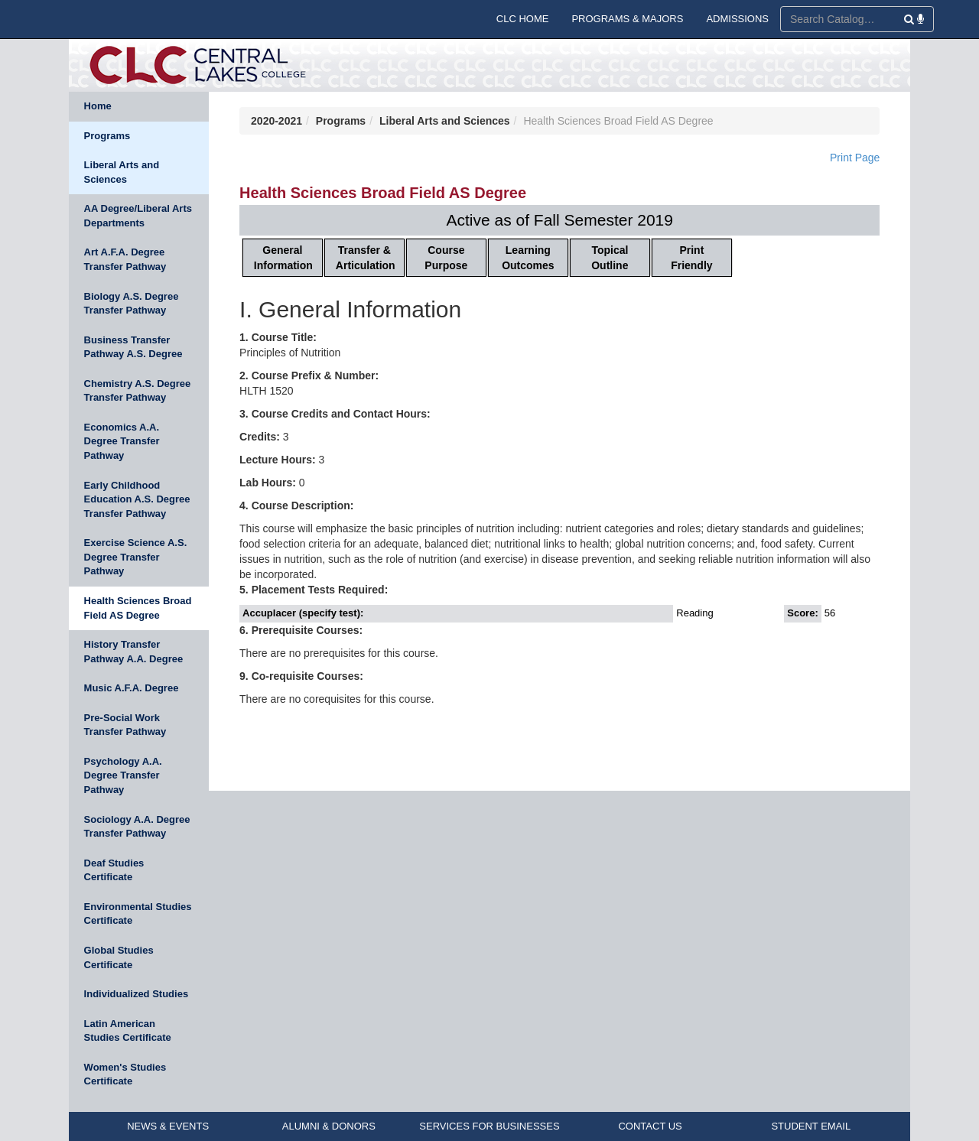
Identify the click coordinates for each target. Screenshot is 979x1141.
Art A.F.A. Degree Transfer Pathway (125, 259)
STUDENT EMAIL (811, 1126)
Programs (107, 135)
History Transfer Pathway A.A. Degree (134, 652)
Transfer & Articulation (365, 257)
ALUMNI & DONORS (329, 1126)
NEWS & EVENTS (168, 1126)
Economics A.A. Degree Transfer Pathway (122, 441)
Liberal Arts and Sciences (121, 172)
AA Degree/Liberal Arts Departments (138, 216)
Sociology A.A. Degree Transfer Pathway (137, 827)
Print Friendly (691, 257)
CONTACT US (649, 1126)
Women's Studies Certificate (125, 1074)
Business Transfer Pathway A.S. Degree (133, 347)
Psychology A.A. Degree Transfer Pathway (123, 775)
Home (98, 106)
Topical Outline (609, 257)
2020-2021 (276, 121)
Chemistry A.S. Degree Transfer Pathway (137, 391)
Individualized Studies (136, 994)
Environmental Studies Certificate (138, 914)
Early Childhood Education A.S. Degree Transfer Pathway (137, 499)
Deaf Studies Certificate (114, 870)
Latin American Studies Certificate (127, 1031)
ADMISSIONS (737, 18)
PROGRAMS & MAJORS (627, 18)
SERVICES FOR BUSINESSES (489, 1126)
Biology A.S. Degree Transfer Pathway (131, 304)
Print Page (855, 157)
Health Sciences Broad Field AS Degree (138, 608)
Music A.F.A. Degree (131, 688)
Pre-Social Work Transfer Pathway (125, 725)
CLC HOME (522, 18)
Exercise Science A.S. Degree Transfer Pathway (135, 557)
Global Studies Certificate (119, 957)
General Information (283, 257)
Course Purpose (445, 257)
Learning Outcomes (528, 257)
